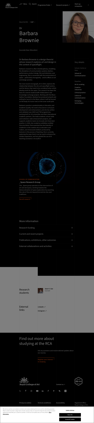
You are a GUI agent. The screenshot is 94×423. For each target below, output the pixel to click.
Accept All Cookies (70, 419)
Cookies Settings (70, 410)
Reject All (70, 415)
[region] (47, 414)
